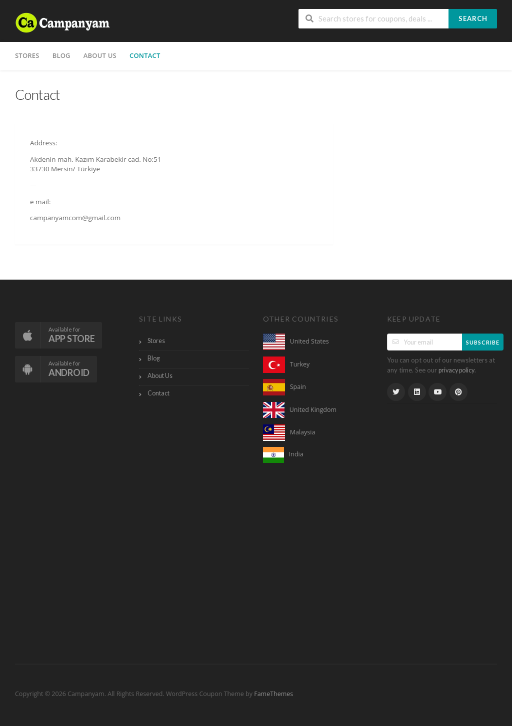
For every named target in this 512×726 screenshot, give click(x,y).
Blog (61, 55)
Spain (298, 386)
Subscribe (483, 342)
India (296, 454)
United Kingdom (313, 409)
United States (309, 341)
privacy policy (456, 370)
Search (473, 18)
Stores (27, 55)
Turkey (300, 364)
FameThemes (273, 694)
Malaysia (303, 432)
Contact (145, 55)
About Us (100, 55)
